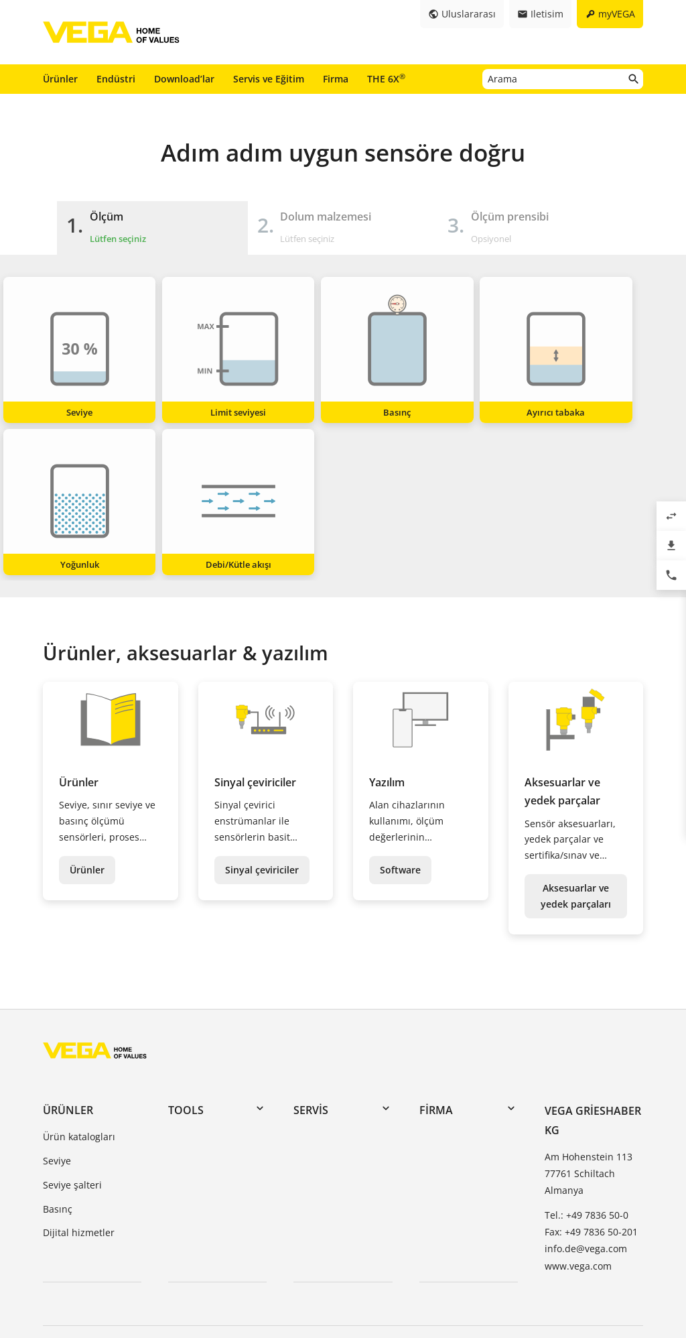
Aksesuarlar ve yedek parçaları (576, 741)
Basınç (57, 1054)
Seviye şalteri (72, 1030)
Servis (310, 956)
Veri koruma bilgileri (255, 1257)
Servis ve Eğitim (268, 78)
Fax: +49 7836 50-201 (591, 1078)
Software (400, 715)
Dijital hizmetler (79, 1079)
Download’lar (184, 78)
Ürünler (60, 78)
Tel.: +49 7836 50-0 (586, 1061)
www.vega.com (578, 1111)
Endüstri (115, 78)
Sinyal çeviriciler (262, 715)
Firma (335, 78)
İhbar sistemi (346, 1257)
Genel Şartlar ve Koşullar (98, 1257)
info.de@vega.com (586, 1095)
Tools (186, 956)
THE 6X (386, 78)
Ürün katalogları (79, 983)
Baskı (182, 1257)
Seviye (57, 1006)
